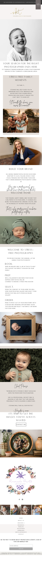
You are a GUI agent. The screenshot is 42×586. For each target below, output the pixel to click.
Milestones (21, 528)
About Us (21, 520)
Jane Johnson (38, 553)
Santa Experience (21, 532)
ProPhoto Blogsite (20, 553)
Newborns (21, 530)
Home (21, 518)
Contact (21, 534)
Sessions (20, 522)
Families (21, 526)
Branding (21, 525)
